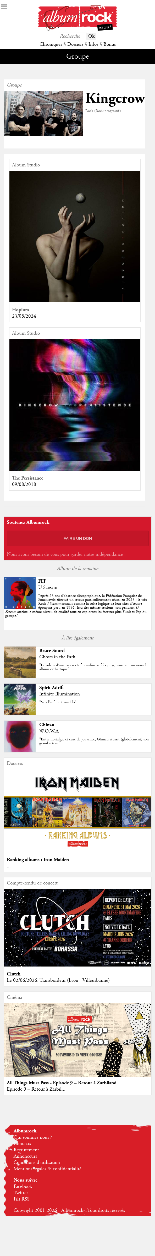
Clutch (13, 974)
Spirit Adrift (51, 688)
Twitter (21, 1193)
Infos (93, 44)
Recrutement (26, 1150)
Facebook (23, 1186)
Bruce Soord (52, 651)
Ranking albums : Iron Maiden (38, 860)
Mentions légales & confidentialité (47, 1169)
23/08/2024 (24, 316)
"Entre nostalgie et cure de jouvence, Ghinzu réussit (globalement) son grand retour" (94, 741)
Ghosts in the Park (57, 657)
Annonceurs (25, 1156)
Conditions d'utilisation (37, 1163)
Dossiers (75, 44)
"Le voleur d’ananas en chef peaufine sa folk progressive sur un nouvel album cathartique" (92, 667)
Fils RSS (21, 1199)
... (9, 866)
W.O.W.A (49, 731)
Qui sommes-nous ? (33, 1137)
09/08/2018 (24, 484)
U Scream (47, 587)
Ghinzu (46, 725)
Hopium (20, 310)
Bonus (109, 44)
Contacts (22, 1144)
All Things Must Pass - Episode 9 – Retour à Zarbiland (62, 1083)
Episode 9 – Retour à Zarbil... (36, 1089)
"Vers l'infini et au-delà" (57, 702)
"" (76, 605)
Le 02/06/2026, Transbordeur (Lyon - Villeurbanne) (58, 980)
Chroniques (51, 44)
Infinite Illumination (59, 694)
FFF (42, 581)
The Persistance (27, 478)
